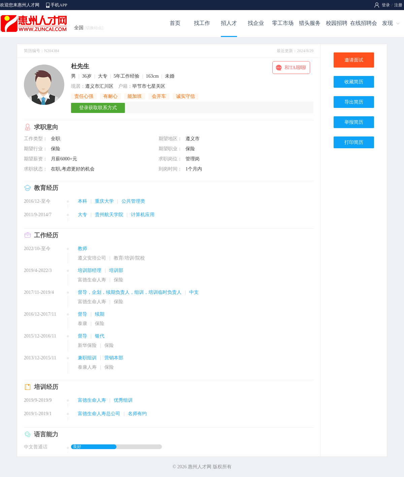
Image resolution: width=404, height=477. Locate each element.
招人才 (229, 23)
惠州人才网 (199, 466)
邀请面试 (353, 60)
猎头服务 (310, 23)
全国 (88, 27)
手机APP (58, 4)
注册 (398, 5)
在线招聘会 (363, 23)
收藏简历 (353, 81)
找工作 (202, 23)
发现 (387, 23)
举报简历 (353, 122)
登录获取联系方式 (98, 107)
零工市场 (283, 23)
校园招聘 (336, 23)
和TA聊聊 (295, 67)
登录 (386, 5)
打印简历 (353, 142)
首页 (175, 23)
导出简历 (353, 102)
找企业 (256, 23)
